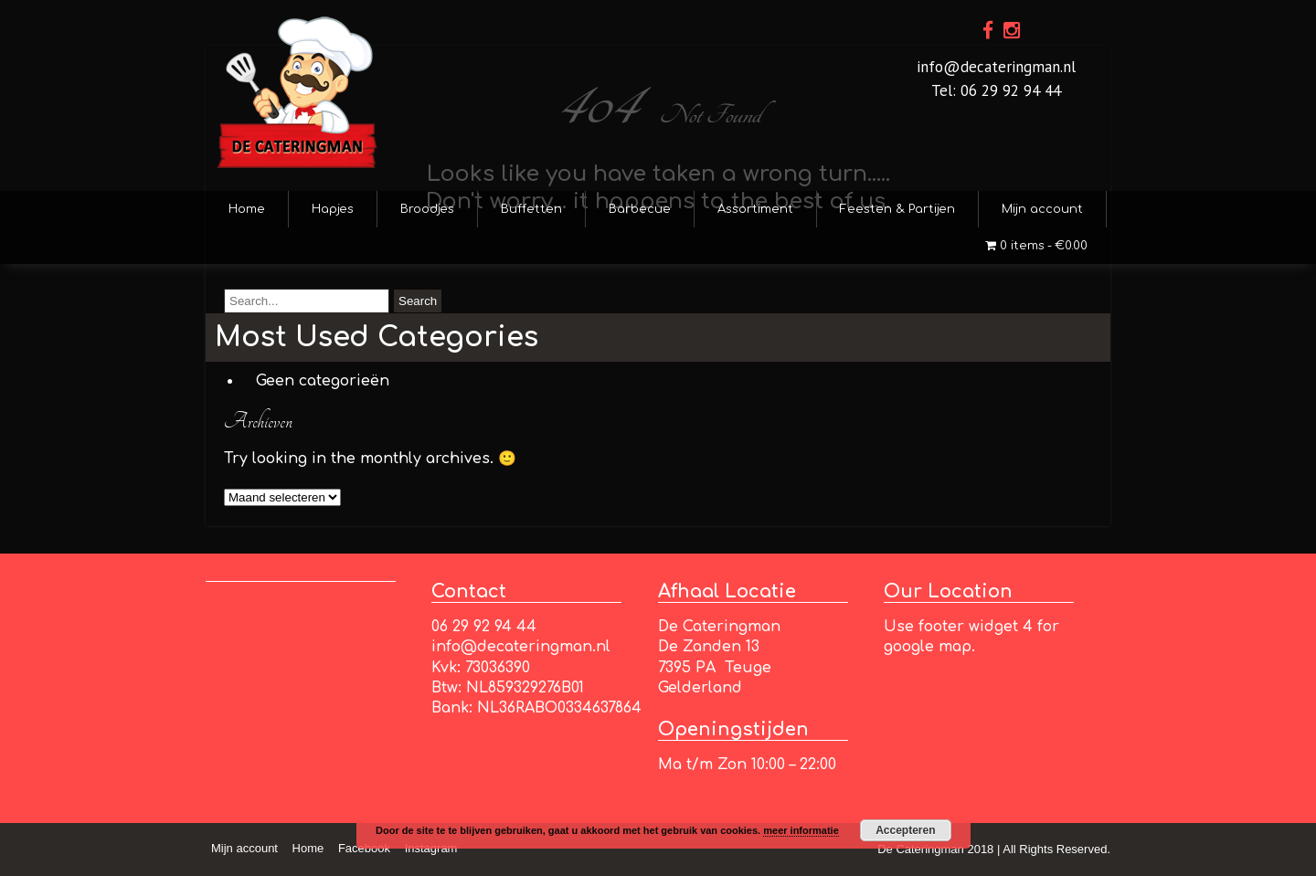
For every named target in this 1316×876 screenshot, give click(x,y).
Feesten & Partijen (897, 209)
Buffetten (531, 209)
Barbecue (640, 209)
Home (246, 209)
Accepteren (905, 830)
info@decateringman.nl (996, 67)
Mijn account (1042, 209)
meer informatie (801, 830)
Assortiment (755, 209)
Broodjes (427, 209)
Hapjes (333, 209)
